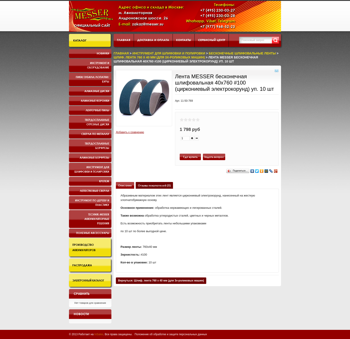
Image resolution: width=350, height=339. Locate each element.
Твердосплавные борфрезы (97, 146)
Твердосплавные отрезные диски (97, 122)
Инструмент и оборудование (98, 65)
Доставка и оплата (153, 40)
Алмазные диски (96, 91)
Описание (125, 185)
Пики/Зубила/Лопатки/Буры (92, 79)
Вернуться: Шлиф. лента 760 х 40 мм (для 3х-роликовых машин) (161, 280)
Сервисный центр (211, 40)
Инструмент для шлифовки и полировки (91, 169)
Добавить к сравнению (130, 132)
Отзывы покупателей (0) (154, 185)
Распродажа (82, 265)
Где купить (190, 157)
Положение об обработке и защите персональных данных (171, 334)
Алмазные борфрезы (94, 157)
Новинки (103, 53)
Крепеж (104, 181)
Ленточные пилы (97, 110)
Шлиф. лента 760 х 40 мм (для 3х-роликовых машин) (159, 57)
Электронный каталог (88, 280)
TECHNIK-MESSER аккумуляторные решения (96, 219)
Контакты (183, 40)
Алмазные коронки (95, 100)
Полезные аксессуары (92, 233)
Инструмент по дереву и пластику (92, 202)
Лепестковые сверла (94, 190)
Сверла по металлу (95, 134)
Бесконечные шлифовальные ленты (242, 53)
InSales (98, 334)
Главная (123, 40)
